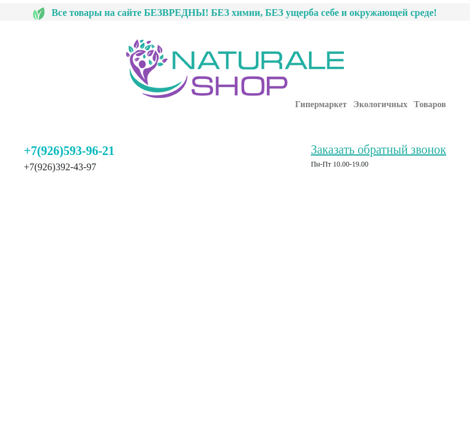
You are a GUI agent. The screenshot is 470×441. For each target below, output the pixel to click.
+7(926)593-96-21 (69, 150)
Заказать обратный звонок (378, 149)
